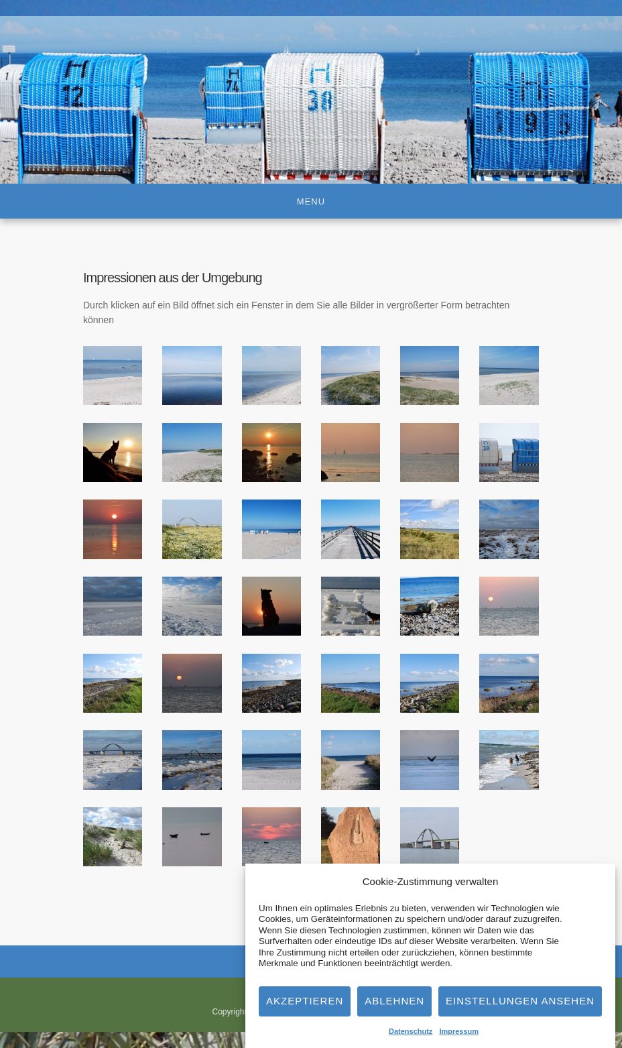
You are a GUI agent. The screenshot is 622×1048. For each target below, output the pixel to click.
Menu (311, 201)
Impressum (459, 1037)
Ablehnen (394, 1006)
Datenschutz (410, 1037)
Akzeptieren (304, 1006)
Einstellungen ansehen (520, 1006)
